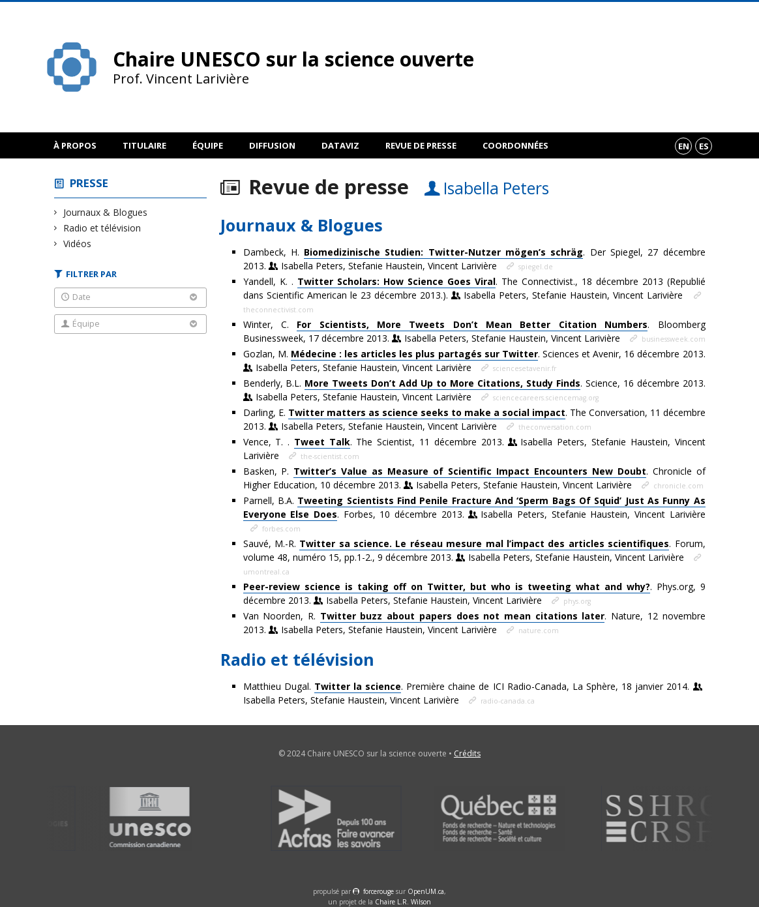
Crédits (467, 753)
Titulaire (144, 145)
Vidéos (77, 243)
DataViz (340, 145)
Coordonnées (515, 145)
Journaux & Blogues (105, 212)
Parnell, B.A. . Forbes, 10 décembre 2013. (474, 507)
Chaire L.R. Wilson (403, 901)
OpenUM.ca (426, 891)
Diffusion (272, 145)
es (704, 146)
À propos (75, 145)
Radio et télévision (102, 228)
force (378, 891)
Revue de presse (420, 145)
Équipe (207, 145)
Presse (89, 182)
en (683, 146)
